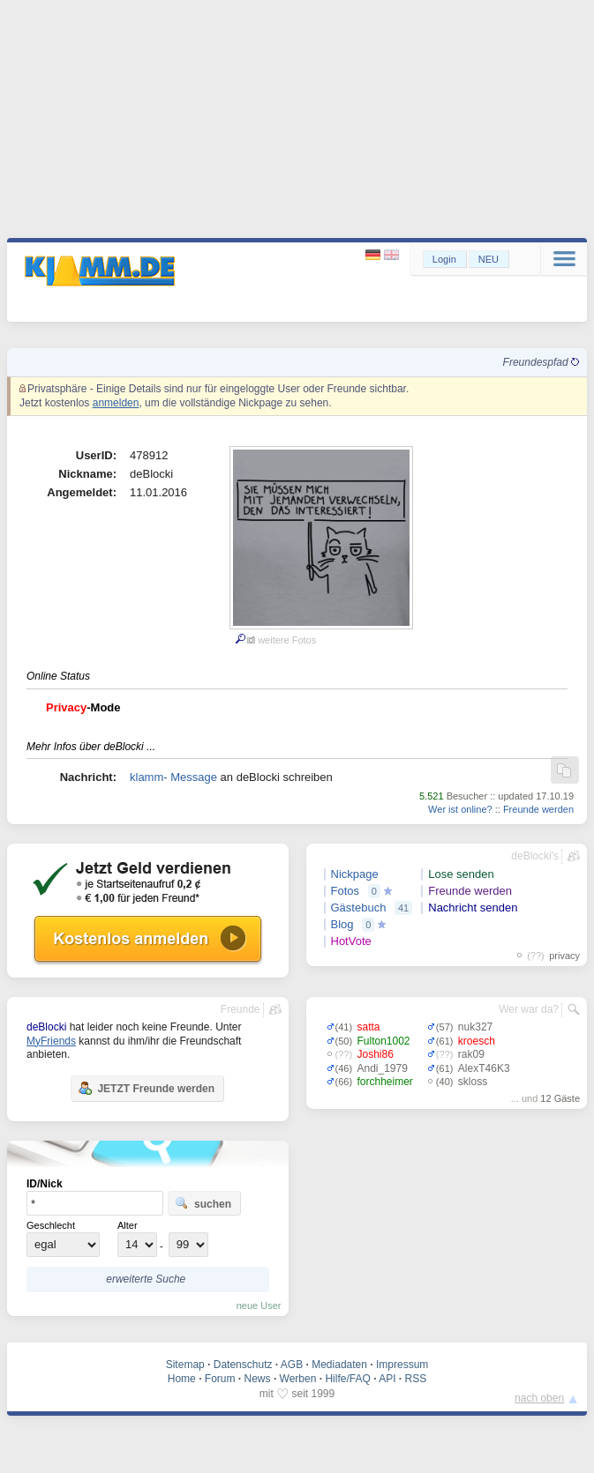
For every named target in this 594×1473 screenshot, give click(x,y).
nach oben (539, 1398)
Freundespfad (541, 362)
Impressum (402, 1364)
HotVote (351, 941)
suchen (203, 1203)
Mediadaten (339, 1364)
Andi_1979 (382, 1068)
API (387, 1379)
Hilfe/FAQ (347, 1379)
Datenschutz (243, 1364)
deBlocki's (535, 856)
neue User (259, 1305)
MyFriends (51, 1041)
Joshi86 (375, 1054)
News (257, 1379)
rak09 (471, 1054)
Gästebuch (359, 907)
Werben (298, 1379)
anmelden (116, 403)
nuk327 (475, 1027)
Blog (342, 924)
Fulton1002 (383, 1041)
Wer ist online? (460, 809)
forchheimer (385, 1081)
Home (182, 1379)
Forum (220, 1379)
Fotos (345, 890)
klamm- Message (173, 777)
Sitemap (185, 1364)
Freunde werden (538, 809)
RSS (416, 1379)
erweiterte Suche (145, 1279)
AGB (292, 1364)
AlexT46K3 (484, 1068)
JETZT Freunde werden (146, 1088)
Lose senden (460, 874)
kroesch (476, 1041)
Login (444, 259)
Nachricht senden (472, 907)
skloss (472, 1081)
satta (368, 1027)
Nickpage (355, 874)
